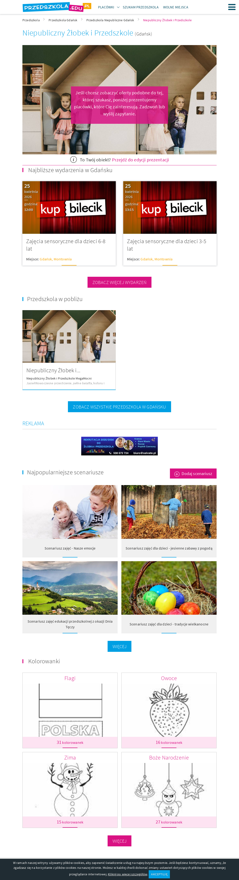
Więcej (119, 646)
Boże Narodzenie (169, 757)
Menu (232, 7)
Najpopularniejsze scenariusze (65, 472)
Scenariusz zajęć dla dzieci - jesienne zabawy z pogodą (169, 548)
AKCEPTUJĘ (159, 874)
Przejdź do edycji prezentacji (140, 160)
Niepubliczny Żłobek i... (53, 370)
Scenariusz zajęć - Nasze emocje (70, 548)
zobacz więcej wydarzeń (119, 282)
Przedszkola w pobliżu (55, 299)
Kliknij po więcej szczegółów (127, 874)
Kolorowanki (44, 661)
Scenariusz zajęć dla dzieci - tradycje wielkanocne (169, 624)
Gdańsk (46, 259)
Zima (70, 757)
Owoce (169, 678)
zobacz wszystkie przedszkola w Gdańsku (119, 407)
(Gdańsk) (143, 34)
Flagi (70, 678)
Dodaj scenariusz (197, 473)
